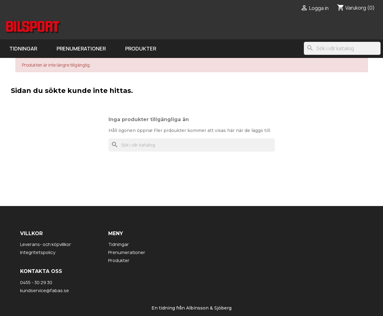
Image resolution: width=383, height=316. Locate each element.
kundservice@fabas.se (44, 290)
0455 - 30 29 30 (36, 282)
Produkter (140, 48)
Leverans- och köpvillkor (45, 244)
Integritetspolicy (37, 252)
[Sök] (342, 48)
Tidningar (23, 48)
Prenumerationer (81, 48)
